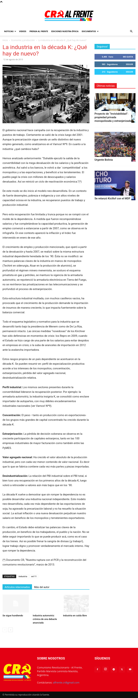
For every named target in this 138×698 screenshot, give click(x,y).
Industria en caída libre (75, 615)
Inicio (5, 40)
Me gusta (128, 56)
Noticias (10, 31)
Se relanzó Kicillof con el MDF (112, 198)
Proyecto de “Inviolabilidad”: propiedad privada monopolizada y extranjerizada (113, 117)
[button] (131, 31)
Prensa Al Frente (38, 31)
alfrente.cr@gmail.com (66, 682)
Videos (22, 31)
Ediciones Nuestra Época (64, 31)
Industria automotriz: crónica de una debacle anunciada (45, 619)
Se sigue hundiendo (13, 615)
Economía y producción (23, 40)
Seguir (129, 64)
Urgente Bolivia (104, 159)
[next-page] (10, 630)
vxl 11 (33, 576)
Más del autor (41, 587)
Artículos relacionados (17, 587)
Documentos (90, 31)
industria (23, 576)
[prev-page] (5, 630)
